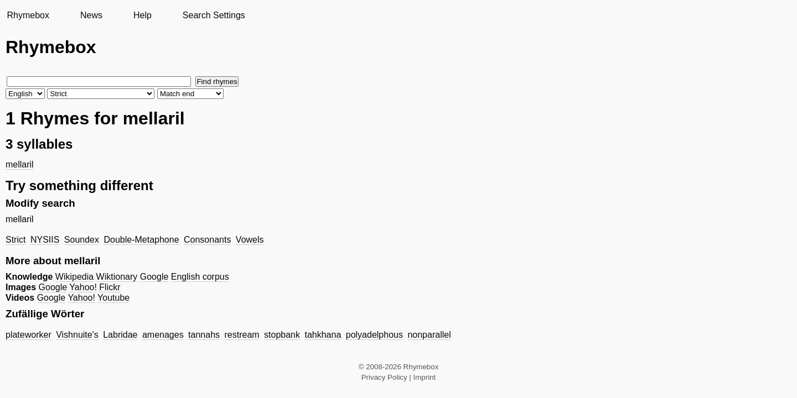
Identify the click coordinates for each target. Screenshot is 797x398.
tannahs (204, 334)
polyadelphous (374, 334)
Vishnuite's (77, 334)
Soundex (81, 239)
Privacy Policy (384, 377)
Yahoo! (83, 287)
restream (242, 334)
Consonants (207, 239)
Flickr (109, 287)
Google (154, 276)
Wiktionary (117, 276)
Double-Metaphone (141, 239)
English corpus (200, 276)
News (91, 15)
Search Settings (214, 15)
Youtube (113, 297)
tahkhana (322, 334)
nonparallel (429, 334)
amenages (163, 334)
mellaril (20, 164)
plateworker (28, 334)
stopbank (282, 334)
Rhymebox (28, 15)
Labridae (120, 334)
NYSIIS (44, 239)
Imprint (424, 377)
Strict (15, 239)
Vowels (250, 239)
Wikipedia (74, 276)
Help (142, 15)
